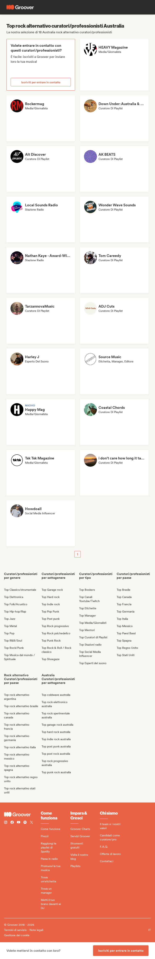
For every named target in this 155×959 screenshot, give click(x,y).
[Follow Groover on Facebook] (12, 823)
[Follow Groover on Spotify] (25, 823)
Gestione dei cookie (16, 935)
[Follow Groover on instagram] (5, 823)
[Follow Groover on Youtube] (18, 823)
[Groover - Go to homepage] (22, 814)
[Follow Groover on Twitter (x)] (31, 823)
